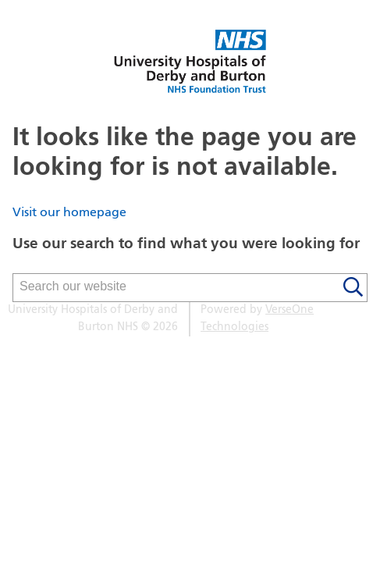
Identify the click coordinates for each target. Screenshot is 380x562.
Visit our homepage (69, 213)
